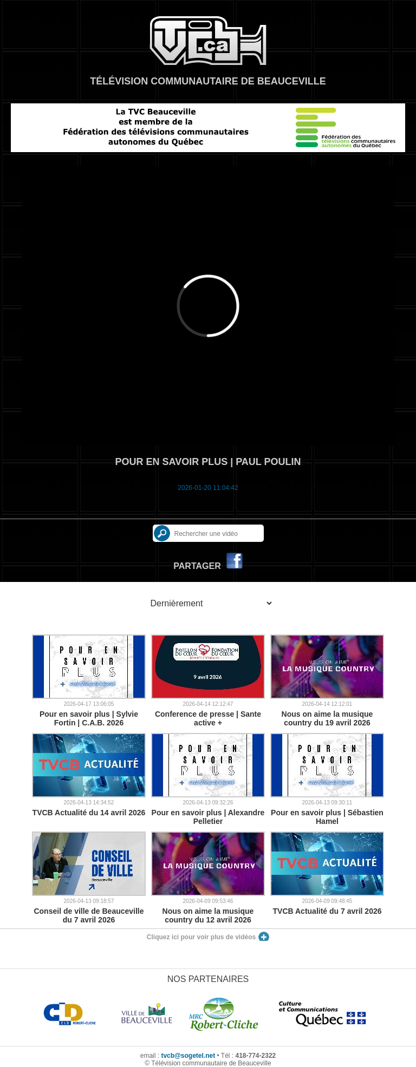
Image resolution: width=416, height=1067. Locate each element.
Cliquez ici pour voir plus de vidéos (201, 937)
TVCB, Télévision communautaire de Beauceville (208, 40)
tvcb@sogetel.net (188, 1055)
